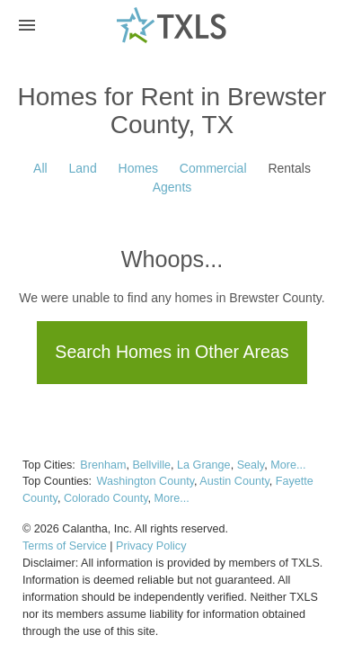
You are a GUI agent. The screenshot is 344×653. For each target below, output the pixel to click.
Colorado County (106, 498)
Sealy (251, 465)
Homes (138, 168)
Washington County (146, 481)
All (40, 168)
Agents (172, 187)
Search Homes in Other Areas (171, 352)
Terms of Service (64, 546)
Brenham (103, 465)
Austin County (234, 481)
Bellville (151, 465)
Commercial (213, 168)
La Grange (204, 465)
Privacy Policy (151, 546)
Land (83, 168)
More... (287, 465)
